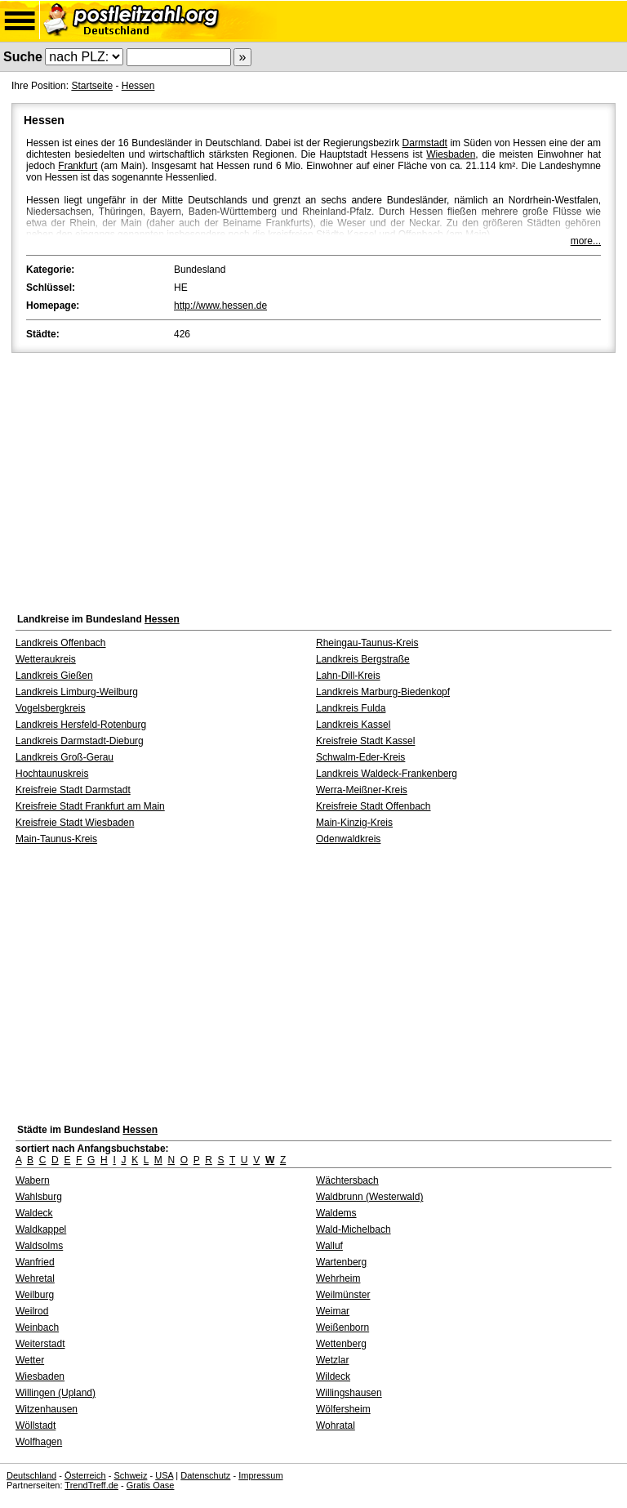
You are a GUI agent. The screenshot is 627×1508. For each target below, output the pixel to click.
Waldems (336, 1213)
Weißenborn (342, 1327)
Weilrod (32, 1311)
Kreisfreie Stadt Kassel (365, 741)
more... (586, 241)
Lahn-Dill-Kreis (348, 675)
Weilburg (35, 1295)
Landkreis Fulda (350, 708)
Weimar (332, 1311)
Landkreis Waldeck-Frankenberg (386, 773)
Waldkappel (41, 1229)
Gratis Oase (151, 1485)
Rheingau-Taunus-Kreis (367, 643)
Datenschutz (205, 1475)
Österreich (85, 1475)
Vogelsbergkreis (50, 708)
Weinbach (37, 1327)
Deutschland (31, 1475)
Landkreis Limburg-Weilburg (77, 692)
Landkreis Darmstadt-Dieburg (80, 741)
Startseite (92, 85)
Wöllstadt (36, 1425)
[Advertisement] (313, 478)
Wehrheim (338, 1278)
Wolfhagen (39, 1442)
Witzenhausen (47, 1409)
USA (164, 1475)
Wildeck (333, 1376)
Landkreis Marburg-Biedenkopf (383, 692)
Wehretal (35, 1278)
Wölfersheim (343, 1409)
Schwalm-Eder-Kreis (360, 757)
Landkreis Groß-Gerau (64, 757)
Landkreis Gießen (54, 675)
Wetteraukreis (46, 659)
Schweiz (130, 1475)
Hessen (138, 85)
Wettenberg (341, 1344)
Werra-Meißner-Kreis (361, 790)
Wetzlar (332, 1360)
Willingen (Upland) (56, 1393)
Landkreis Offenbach (61, 643)
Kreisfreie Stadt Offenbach (373, 806)
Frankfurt (77, 166)
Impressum (260, 1475)
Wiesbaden (450, 154)
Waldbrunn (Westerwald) (369, 1196)
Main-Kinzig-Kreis (354, 822)
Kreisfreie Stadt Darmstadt (73, 790)
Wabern (33, 1180)
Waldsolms (39, 1245)
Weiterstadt (40, 1344)
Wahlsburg (39, 1196)
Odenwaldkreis (348, 839)
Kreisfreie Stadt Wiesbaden (75, 822)
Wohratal (335, 1425)
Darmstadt (424, 143)
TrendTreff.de (91, 1485)
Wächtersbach (347, 1180)
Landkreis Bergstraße (363, 659)
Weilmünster (343, 1295)
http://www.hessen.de (220, 305)
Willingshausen (349, 1393)
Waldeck (34, 1213)
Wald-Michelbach (353, 1229)
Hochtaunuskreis (52, 773)
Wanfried (35, 1262)
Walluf (329, 1245)
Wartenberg (341, 1262)
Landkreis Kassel (353, 724)
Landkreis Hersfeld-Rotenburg (81, 724)
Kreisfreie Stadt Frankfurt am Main (90, 806)
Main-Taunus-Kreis (56, 839)
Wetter (30, 1360)
